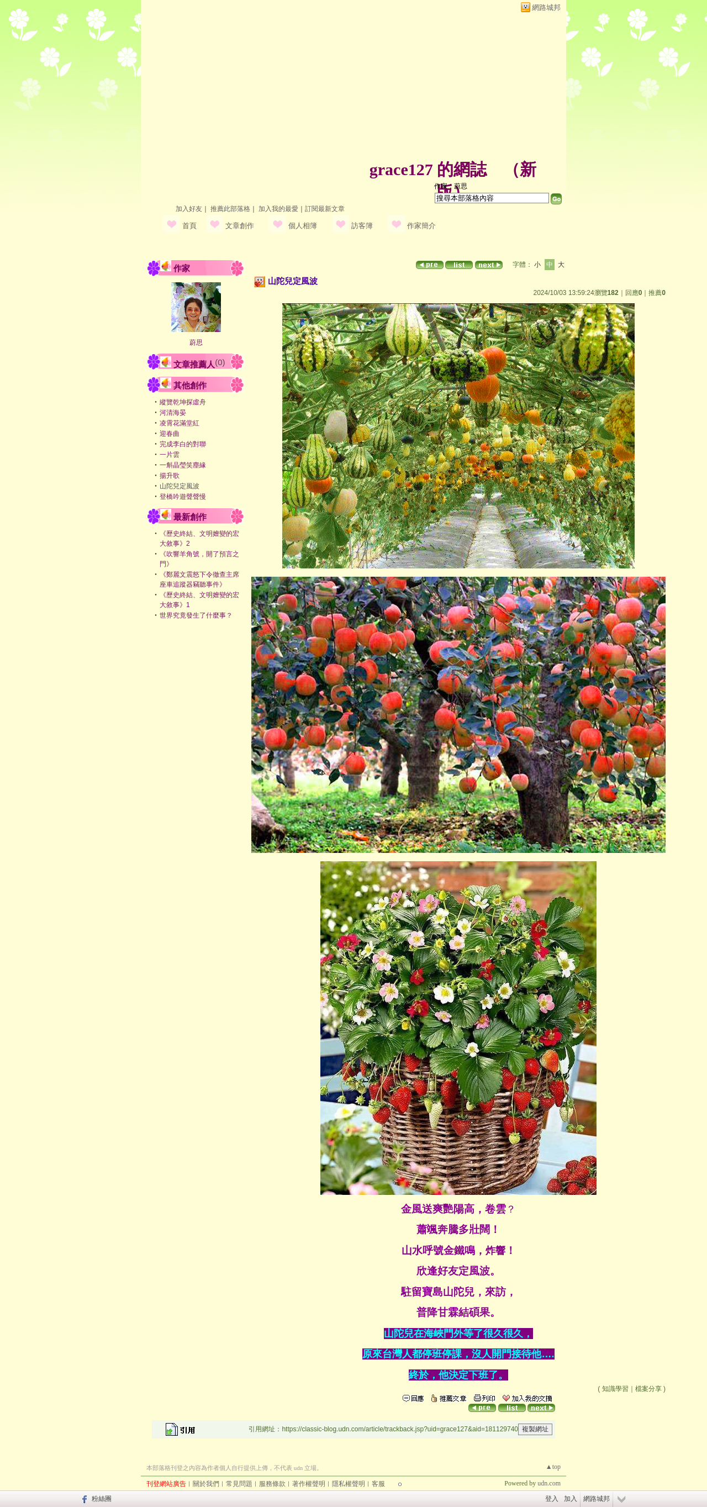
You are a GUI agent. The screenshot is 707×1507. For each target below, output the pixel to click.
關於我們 (206, 1484)
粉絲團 (102, 1499)
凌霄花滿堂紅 (179, 423)
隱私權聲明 (348, 1484)
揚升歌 (170, 475)
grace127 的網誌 (428, 169)
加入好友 (189, 209)
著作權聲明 (308, 1484)
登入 (551, 1499)
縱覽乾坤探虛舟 (183, 402)
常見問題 (239, 1484)
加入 (570, 1499)
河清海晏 (173, 413)
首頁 (189, 226)
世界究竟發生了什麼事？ (196, 615)
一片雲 (170, 455)
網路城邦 (546, 7)
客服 (378, 1484)
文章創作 (239, 226)
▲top (553, 1467)
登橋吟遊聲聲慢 (183, 496)
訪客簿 (362, 226)
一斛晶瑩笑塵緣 (183, 465)
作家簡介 (421, 226)
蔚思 (196, 342)
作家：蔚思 (450, 186)
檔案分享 (648, 1389)
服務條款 (272, 1484)
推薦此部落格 (230, 209)
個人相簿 (302, 226)
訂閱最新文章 (325, 209)
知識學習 (615, 1389)
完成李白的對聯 (183, 444)
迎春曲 (170, 434)
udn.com (549, 1483)
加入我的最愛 (278, 209)
